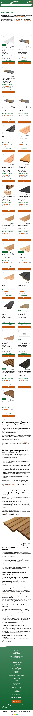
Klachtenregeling (16, 669)
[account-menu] (27, 2)
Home (2, 8)
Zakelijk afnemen (16, 664)
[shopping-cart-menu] (31, 2)
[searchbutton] (31, 5)
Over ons (16, 673)
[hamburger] (1, 2)
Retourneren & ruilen (16, 668)
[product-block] (8, 50)
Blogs (16, 672)
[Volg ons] (3, 707)
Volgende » (29, 419)
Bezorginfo (16, 665)
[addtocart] (8, 63)
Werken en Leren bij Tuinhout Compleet (16, 675)
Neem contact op (16, 701)
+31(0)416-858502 (20, 20)
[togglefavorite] (3, 36)
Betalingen (16, 667)
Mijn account (16, 671)
